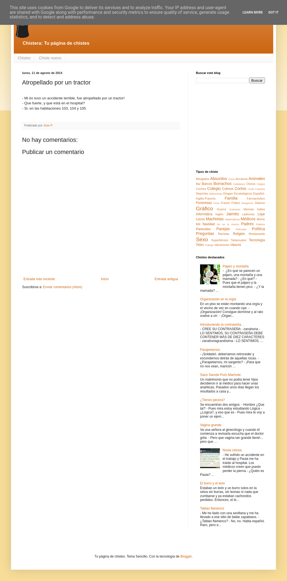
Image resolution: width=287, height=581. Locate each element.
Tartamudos (238, 240)
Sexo (202, 239)
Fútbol (236, 203)
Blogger (186, 556)
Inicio (105, 279)
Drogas (228, 193)
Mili (198, 224)
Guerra (221, 209)
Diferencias (215, 193)
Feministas (204, 203)
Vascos (235, 245)
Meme (261, 219)
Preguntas (205, 233)
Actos (231, 179)
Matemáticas (232, 219)
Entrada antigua (166, 279)
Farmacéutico (256, 198)
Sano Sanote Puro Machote (220, 375)
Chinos (251, 183)
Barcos (207, 184)
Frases (225, 203)
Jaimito (232, 214)
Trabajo (209, 244)
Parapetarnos (210, 350)
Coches (201, 188)
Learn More (253, 12)
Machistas (215, 219)
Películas (241, 229)
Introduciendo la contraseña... (222, 325)
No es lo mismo (228, 224)
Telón (200, 245)
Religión (239, 234)
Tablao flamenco (212, 508)
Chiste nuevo (50, 58)
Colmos (227, 189)
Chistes (24, 58)
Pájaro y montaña (236, 266)
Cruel (251, 188)
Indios (261, 209)
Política (258, 229)
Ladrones (248, 214)
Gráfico (204, 208)
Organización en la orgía (218, 299)
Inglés (219, 214)
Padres (247, 224)
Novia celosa (232, 450)
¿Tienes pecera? (212, 400)
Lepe (261, 214)
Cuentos (260, 188)
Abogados (202, 179)
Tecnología (257, 240)
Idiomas (248, 209)
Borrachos (223, 183)
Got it (273, 12)
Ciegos (261, 183)
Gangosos (247, 203)
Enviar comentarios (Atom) (62, 287)
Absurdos (218, 178)
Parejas (223, 229)
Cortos (240, 188)
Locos (200, 219)
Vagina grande (210, 425)
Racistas (223, 233)
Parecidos (203, 229)
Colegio (214, 188)
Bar (198, 183)
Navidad (209, 224)
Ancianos (241, 179)
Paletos (260, 224)
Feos (216, 203)
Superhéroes (219, 240)
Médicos (248, 219)
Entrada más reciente (39, 279)
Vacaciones (222, 244)
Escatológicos (243, 193)
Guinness (234, 209)
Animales (257, 178)
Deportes (202, 193)
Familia (231, 198)
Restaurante (257, 233)
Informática (204, 214)
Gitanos (260, 203)
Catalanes (239, 183)
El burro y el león (212, 483)
